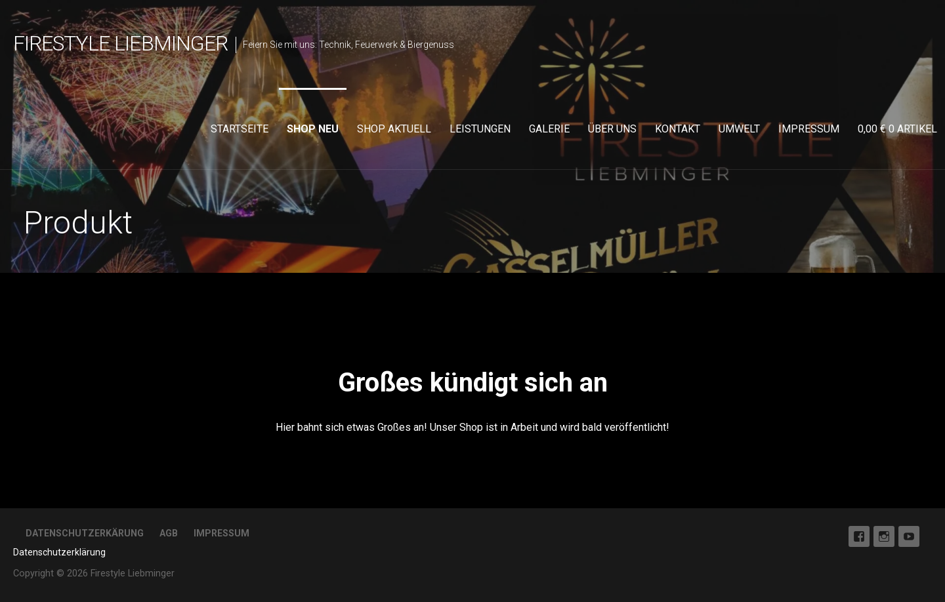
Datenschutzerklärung (59, 552)
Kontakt (677, 129)
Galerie (549, 129)
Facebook (859, 536)
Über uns (612, 129)
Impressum (808, 129)
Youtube (908, 536)
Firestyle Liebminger (120, 43)
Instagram (883, 536)
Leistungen (480, 129)
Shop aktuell (394, 129)
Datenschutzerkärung (85, 533)
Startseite (239, 129)
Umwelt (739, 129)
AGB (168, 533)
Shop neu (313, 129)
